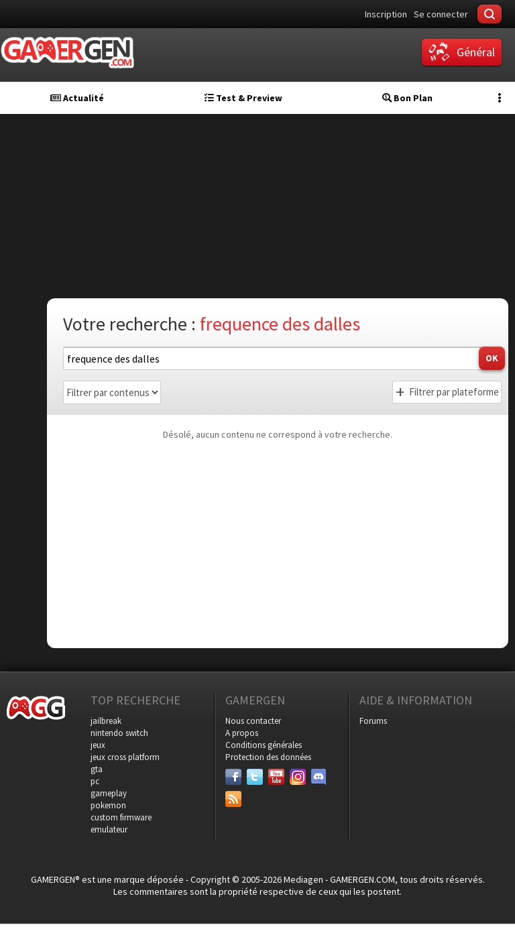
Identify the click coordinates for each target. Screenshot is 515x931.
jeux (98, 745)
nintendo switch (119, 733)
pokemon (108, 805)
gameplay (109, 793)
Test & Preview (243, 98)
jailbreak (106, 721)
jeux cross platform (125, 757)
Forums (373, 721)
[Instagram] (298, 777)
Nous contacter (253, 721)
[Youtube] (276, 777)
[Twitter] (255, 777)
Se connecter (441, 14)
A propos (241, 733)
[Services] (233, 799)
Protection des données (268, 757)
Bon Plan (407, 98)
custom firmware (121, 817)
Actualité (77, 98)
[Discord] (319, 777)
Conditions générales (263, 745)
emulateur (109, 829)
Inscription (386, 14)
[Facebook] (233, 777)
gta (97, 769)
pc (95, 781)
